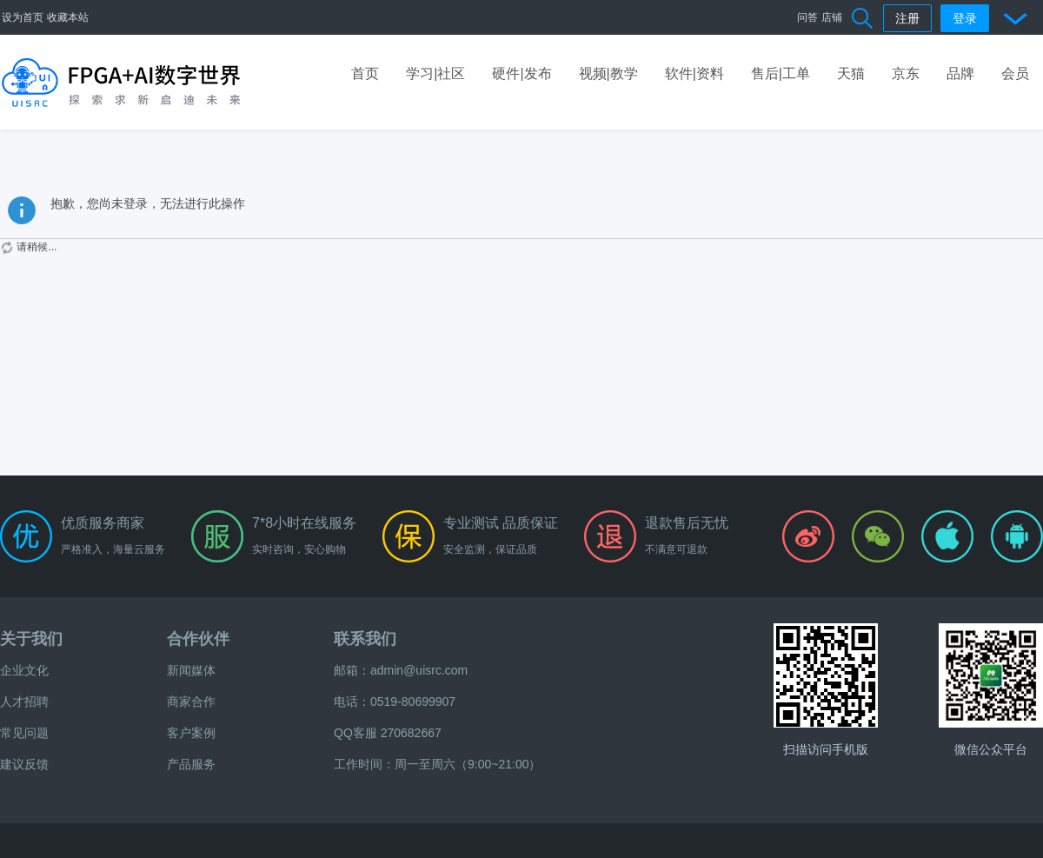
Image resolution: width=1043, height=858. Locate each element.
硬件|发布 (521, 73)
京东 (906, 73)
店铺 (831, 17)
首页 (365, 73)
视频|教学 (608, 73)
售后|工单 (780, 73)
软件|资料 (694, 73)
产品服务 (191, 764)
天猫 (851, 73)
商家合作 (191, 701)
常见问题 (24, 733)
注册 (907, 18)
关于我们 (31, 639)
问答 (807, 17)
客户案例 (191, 733)
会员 (1015, 73)
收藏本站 (68, 17)
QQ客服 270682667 (388, 733)
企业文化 (24, 670)
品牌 (960, 73)
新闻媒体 (191, 670)
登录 (965, 18)
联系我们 (365, 639)
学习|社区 (435, 73)
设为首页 (22, 17)
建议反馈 (24, 764)
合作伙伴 (198, 639)
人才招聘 (24, 701)
